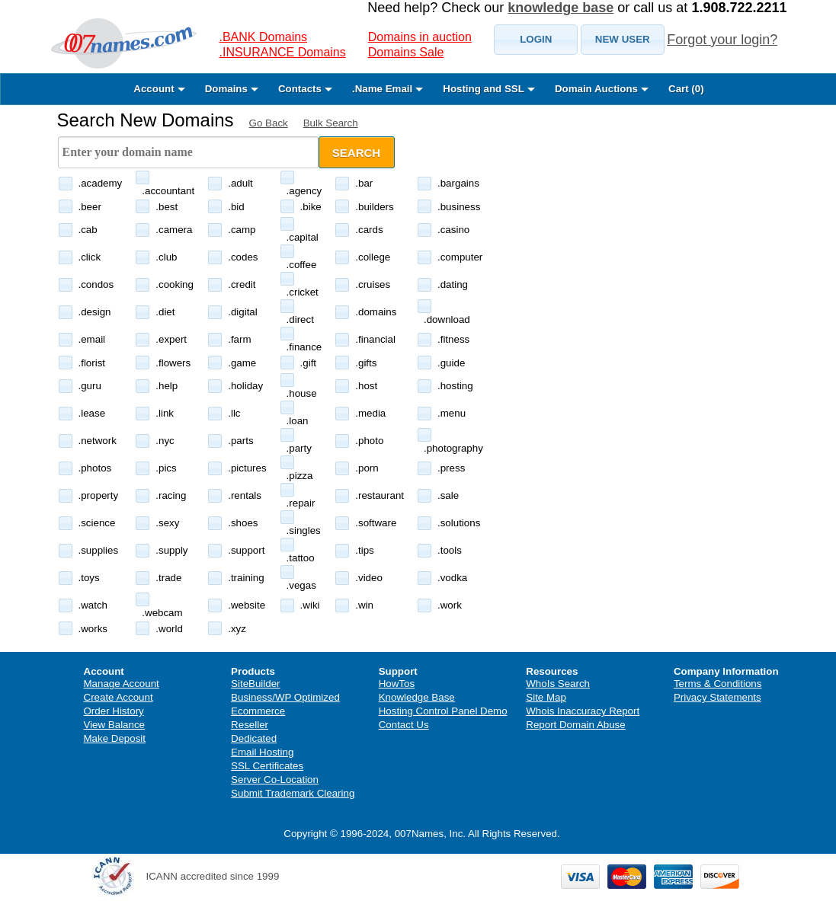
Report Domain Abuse (575, 724)
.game (242, 363)
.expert (171, 339)
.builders (374, 206)
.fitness (453, 339)
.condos (96, 284)
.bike (311, 206)
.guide (451, 363)
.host (366, 385)
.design (94, 312)
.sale (448, 495)
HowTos (397, 683)
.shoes (243, 523)
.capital (303, 237)
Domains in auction (420, 36)
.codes (243, 257)
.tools (449, 550)
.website (246, 605)
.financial (375, 339)
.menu (451, 413)
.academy (100, 183)
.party (299, 448)
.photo (369, 440)
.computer (459, 257)
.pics (165, 468)
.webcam (162, 612)
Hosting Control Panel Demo (443, 711)
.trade (168, 577)
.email (92, 339)
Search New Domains (145, 120)
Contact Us (404, 724)
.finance (304, 347)
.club (166, 257)
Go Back (268, 123)
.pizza (300, 475)
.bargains (458, 183)
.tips (364, 550)
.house (302, 393)
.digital (243, 312)
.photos (95, 468)
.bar (364, 183)
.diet (165, 312)
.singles (304, 530)
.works (93, 628)
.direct (300, 319)
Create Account (118, 697)
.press (451, 468)
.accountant (168, 190)
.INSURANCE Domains (282, 52)
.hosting (455, 385)
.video (369, 577)
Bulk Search (330, 123)
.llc (234, 413)
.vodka (452, 577)
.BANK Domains (263, 36)
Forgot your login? (722, 39)
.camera (173, 229)
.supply (171, 550)
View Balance (115, 724)
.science (97, 523)
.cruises (372, 284)
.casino (453, 229)
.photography (453, 448)
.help (166, 385)
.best (166, 206)
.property (98, 495)
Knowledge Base (417, 697)
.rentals (244, 495)
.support (246, 550)
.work (449, 605)
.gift (308, 363)
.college (372, 257)
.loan (298, 421)
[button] (536, 39)
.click (89, 257)
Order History (114, 711)
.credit (241, 284)
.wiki (310, 605)
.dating (452, 284)
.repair (301, 503)
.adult (240, 183)
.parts (240, 440)
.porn (366, 468)
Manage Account (121, 683)
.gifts (365, 363)
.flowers (173, 363)
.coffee (302, 264)
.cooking (174, 284)
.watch (93, 605)
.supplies (98, 550)
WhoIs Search (558, 683)
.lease (92, 413)
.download (447, 319)
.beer (89, 206)
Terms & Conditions (718, 683)
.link (164, 413)
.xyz (237, 628)
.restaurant (379, 495)
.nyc (164, 440)
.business (458, 206)
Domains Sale (406, 52)
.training (246, 577)
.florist (92, 363)
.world (169, 628)
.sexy (167, 523)
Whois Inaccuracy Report (582, 711)
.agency (304, 190)
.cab (88, 229)
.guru (89, 385)
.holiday (245, 385)
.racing (170, 495)
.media (370, 413)
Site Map (546, 697)
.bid (236, 206)
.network (97, 440)
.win (364, 605)
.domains (375, 312)
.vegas (301, 585)
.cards (369, 229)
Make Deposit (115, 738)
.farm (239, 339)
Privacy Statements (717, 697)
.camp (241, 229)
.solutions (458, 523)
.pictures (247, 468)
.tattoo (301, 558)
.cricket (303, 292)
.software (375, 523)
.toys (89, 577)
